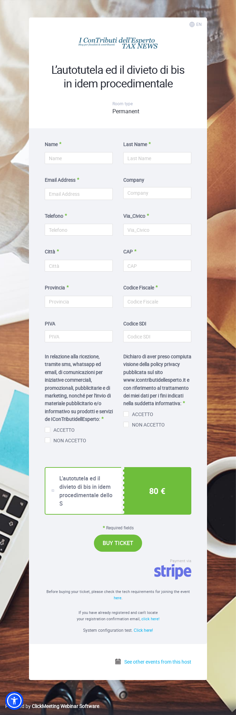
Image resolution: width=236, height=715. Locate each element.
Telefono (54, 216)
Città (50, 251)
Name (51, 144)
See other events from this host (153, 661)
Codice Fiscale (138, 287)
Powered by (52, 706)
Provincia (55, 287)
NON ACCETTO (65, 440)
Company (133, 180)
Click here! (143, 630)
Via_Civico (134, 216)
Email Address (60, 180)
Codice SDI (134, 323)
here (117, 597)
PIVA (50, 323)
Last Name (135, 144)
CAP (128, 251)
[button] (14, 700)
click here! (150, 618)
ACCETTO (60, 430)
